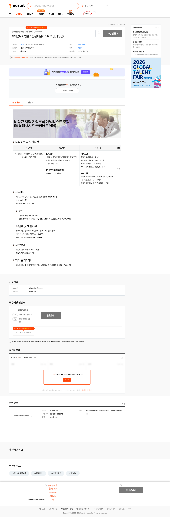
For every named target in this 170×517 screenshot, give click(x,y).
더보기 (122, 404)
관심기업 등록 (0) (23, 332)
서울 (30, 288)
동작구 (40, 288)
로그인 (52, 374)
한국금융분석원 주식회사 (21, 31)
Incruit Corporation (87, 513)
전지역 (35, 288)
